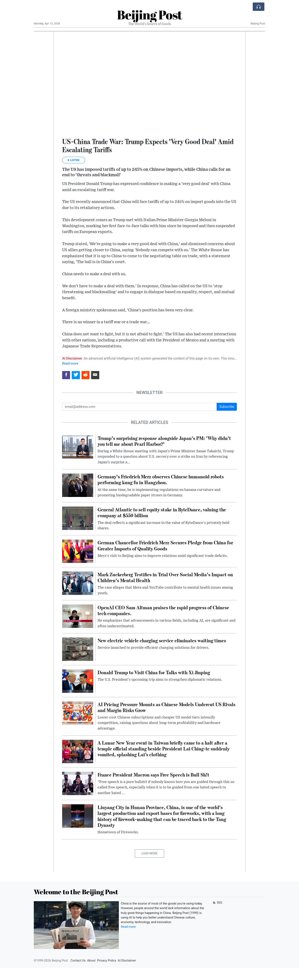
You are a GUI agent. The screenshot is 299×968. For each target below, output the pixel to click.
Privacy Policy (106, 960)
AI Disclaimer (127, 960)
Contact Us (78, 960)
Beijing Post (149, 14)
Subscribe (226, 407)
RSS (217, 902)
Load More (150, 853)
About (91, 960)
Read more (70, 363)
